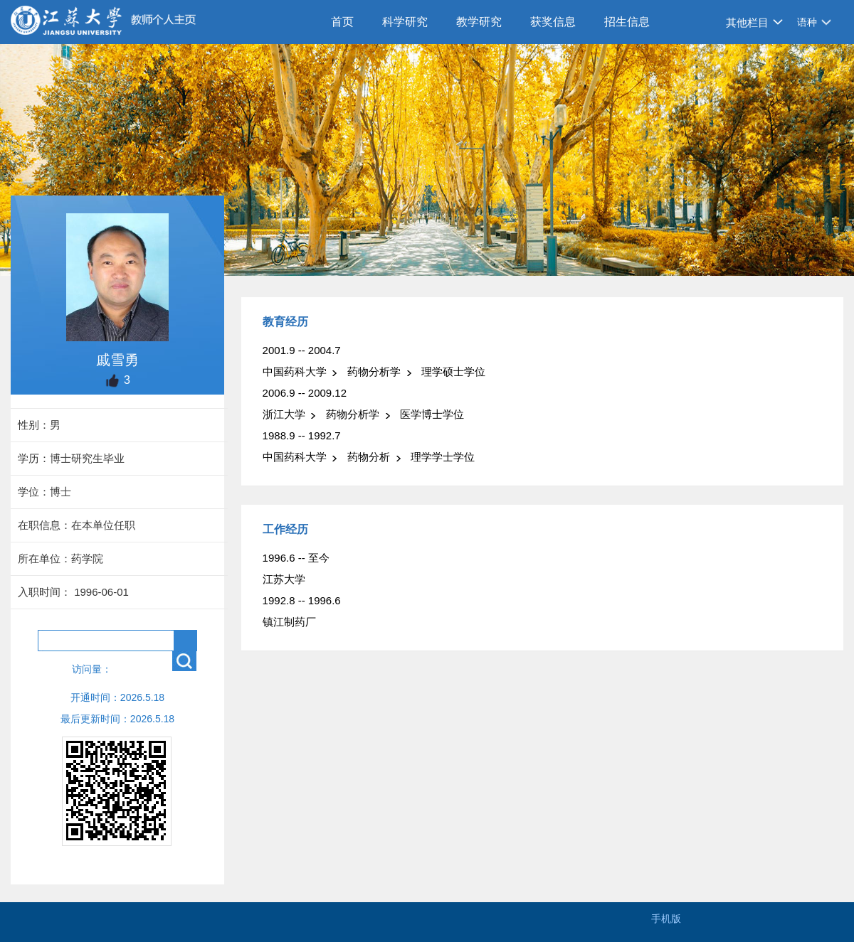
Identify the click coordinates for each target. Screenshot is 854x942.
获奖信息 (553, 22)
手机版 (666, 918)
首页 (342, 22)
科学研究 (405, 22)
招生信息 (627, 22)
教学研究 (479, 22)
